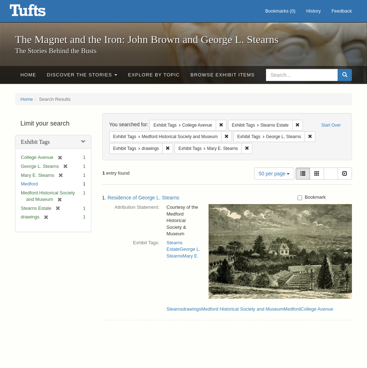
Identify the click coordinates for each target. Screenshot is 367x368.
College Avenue (317, 309)
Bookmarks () (280, 11)
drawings (191, 309)
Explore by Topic (154, 74)
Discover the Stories (82, 74)
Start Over (331, 125)
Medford (29, 184)
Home (28, 74)
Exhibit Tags (35, 142)
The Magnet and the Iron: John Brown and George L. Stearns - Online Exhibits (36, 13)
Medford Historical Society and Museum (242, 309)
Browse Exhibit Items (223, 74)
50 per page (274, 173)
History (313, 11)
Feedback (342, 11)
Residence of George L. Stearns (143, 197)
